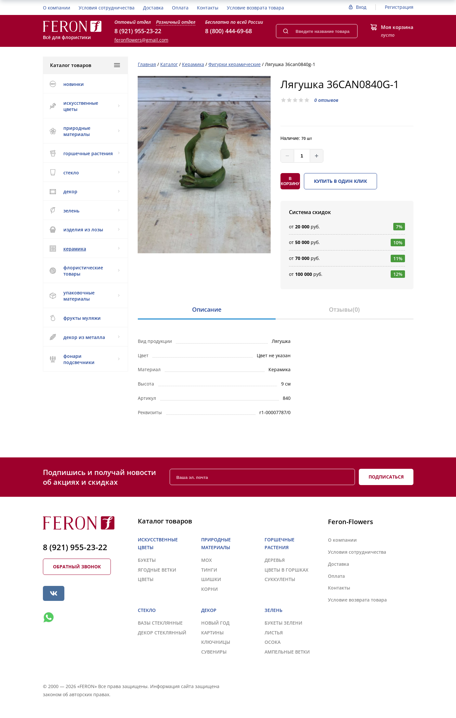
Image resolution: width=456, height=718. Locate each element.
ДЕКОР (85, 191)
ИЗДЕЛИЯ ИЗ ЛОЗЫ (85, 229)
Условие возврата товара (255, 8)
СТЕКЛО (85, 172)
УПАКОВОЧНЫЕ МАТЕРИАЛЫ (85, 296)
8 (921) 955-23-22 (137, 31)
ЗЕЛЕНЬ (85, 210)
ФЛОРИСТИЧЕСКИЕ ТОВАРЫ (85, 270)
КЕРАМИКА (85, 248)
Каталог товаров (85, 65)
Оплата (180, 8)
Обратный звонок (77, 566)
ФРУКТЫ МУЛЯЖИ (75, 318)
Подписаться (386, 477)
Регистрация (399, 7)
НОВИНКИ (67, 84)
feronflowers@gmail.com (141, 40)
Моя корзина (397, 27)
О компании (56, 8)
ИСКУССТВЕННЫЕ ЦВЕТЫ (85, 106)
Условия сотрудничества (107, 8)
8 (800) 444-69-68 (228, 31)
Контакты (207, 8)
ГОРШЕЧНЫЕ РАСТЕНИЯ (85, 153)
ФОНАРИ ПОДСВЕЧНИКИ (85, 359)
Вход (361, 7)
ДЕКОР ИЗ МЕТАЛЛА (85, 337)
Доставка (153, 8)
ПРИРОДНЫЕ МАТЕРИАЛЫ (85, 131)
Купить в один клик (340, 181)
